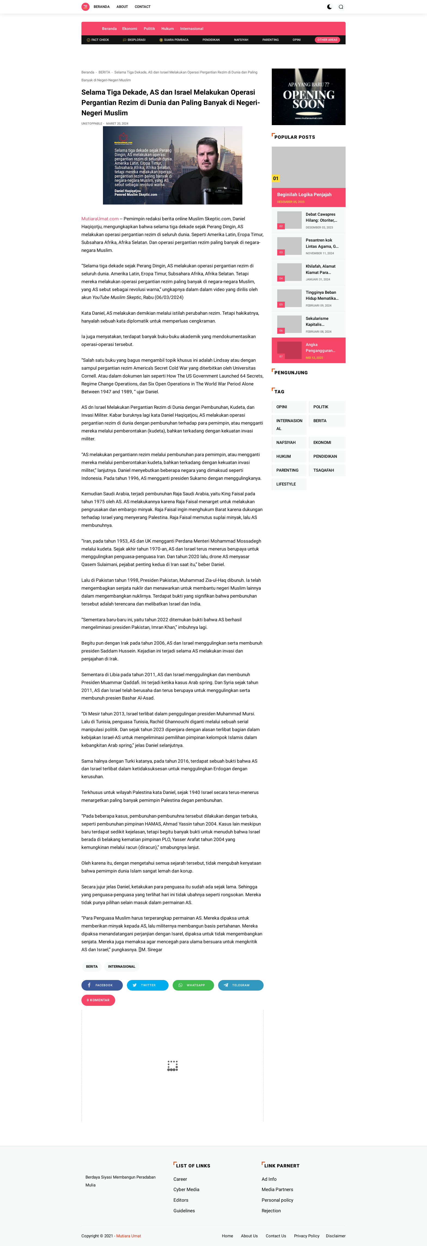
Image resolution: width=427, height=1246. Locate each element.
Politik (149, 28)
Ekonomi (129, 28)
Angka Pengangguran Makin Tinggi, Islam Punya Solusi (319, 348)
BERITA (104, 72)
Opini (297, 40)
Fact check (98, 40)
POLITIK (320, 406)
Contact (143, 7)
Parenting (271, 40)
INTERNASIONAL (121, 966)
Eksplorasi (134, 40)
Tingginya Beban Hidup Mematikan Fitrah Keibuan (322, 296)
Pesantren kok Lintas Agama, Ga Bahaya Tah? (322, 243)
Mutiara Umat (128, 1235)
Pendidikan (211, 40)
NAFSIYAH (286, 442)
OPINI (281, 406)
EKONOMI (322, 442)
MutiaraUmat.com (100, 218)
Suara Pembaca (174, 40)
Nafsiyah (241, 40)
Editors (180, 1200)
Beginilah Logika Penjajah (304, 194)
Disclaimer (336, 1235)
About (122, 7)
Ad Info (269, 1179)
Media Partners (277, 1189)
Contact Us (276, 1235)
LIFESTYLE (286, 484)
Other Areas (327, 40)
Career (180, 1179)
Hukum (167, 28)
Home (227, 1235)
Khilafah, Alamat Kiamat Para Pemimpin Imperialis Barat (320, 270)
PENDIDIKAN (325, 456)
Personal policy (277, 1200)
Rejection (271, 1210)
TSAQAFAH (323, 470)
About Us (249, 1235)
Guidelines (184, 1210)
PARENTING (287, 470)
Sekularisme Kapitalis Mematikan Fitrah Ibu (322, 322)
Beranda (102, 7)
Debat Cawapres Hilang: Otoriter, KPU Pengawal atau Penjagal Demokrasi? (320, 218)
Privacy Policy (306, 1235)
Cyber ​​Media (186, 1189)
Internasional (191, 28)
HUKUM (283, 456)
